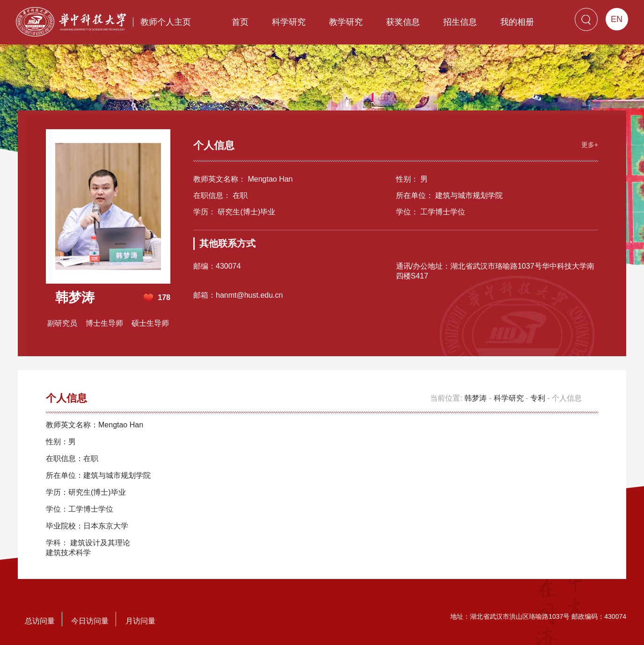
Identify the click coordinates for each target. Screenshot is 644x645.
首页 (240, 22)
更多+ (589, 144)
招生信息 (460, 22)
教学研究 (346, 22)
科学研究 (289, 22)
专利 (537, 398)
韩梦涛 (475, 398)
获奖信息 (403, 22)
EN (616, 19)
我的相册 (517, 22)
